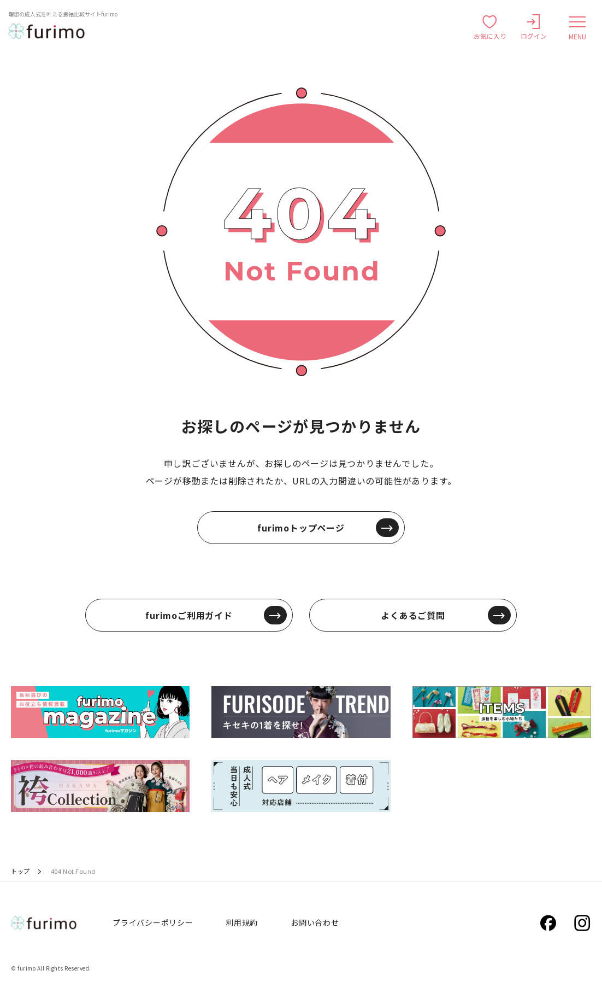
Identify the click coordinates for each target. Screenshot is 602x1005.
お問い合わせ (315, 922)
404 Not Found (73, 871)
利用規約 (242, 922)
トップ (20, 871)
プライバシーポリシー (153, 922)
